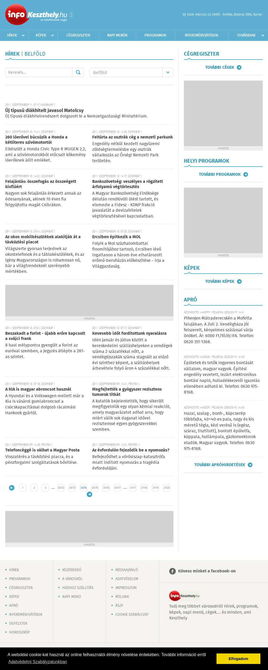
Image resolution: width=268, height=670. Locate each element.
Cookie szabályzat (131, 615)
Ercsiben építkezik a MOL (116, 237)
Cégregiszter (78, 35)
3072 (61, 487)
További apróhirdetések (219, 464)
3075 (95, 487)
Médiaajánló (126, 570)
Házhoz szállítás (78, 588)
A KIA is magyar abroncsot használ (38, 389)
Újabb (11, 488)
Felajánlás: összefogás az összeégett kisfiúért (40, 184)
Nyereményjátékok (201, 35)
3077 (117, 487)
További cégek (219, 67)
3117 (133, 487)
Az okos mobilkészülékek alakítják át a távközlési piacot (43, 240)
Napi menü (71, 597)
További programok (220, 174)
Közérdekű (71, 570)
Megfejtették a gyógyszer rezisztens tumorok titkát (127, 392)
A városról (72, 579)
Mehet (78, 72)
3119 (155, 487)
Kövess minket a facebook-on (207, 571)
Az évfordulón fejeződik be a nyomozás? (130, 450)
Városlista (72, 15)
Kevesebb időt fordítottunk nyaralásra (129, 333)
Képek (41, 35)
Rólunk (122, 597)
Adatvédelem (126, 579)
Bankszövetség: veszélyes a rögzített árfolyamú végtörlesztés (127, 184)
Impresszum (126, 588)
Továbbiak (246, 35)
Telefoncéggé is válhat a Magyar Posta (42, 450)
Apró (13, 606)
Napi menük (117, 35)
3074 (83, 487)
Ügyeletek (18, 623)
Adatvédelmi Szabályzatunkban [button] (37, 662)
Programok (155, 35)
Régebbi (89, 494)
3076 (106, 487)
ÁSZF (119, 606)
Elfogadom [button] (238, 659)
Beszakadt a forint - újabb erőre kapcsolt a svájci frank (45, 336)
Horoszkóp (19, 632)
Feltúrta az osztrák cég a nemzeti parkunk (132, 137)
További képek (219, 281)
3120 (167, 487)
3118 (144, 487)
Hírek (12, 35)
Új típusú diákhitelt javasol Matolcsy (44, 110)
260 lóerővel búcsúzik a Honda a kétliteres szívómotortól (36, 140)
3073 (72, 487)
